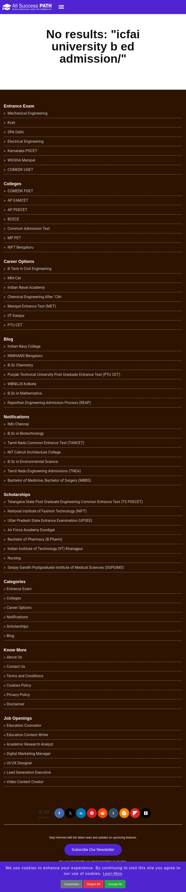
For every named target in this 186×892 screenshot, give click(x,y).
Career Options (19, 261)
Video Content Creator (25, 782)
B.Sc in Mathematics (24, 393)
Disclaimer (15, 704)
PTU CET (14, 325)
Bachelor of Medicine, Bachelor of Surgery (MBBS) (49, 480)
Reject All (93, 884)
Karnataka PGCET (22, 151)
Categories (15, 581)
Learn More (112, 874)
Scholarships (17, 494)
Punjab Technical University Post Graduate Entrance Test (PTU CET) (63, 374)
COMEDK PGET (20, 191)
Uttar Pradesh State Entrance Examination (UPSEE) (49, 520)
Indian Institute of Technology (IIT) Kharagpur (45, 548)
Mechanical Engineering (27, 113)
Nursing (14, 558)
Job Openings (18, 718)
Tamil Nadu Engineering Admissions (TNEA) (44, 471)
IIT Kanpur (15, 315)
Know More (15, 650)
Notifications (16, 417)
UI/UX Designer (19, 763)
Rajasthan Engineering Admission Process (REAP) (49, 402)
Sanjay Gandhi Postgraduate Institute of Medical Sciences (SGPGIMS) (65, 567)
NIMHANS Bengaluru (25, 356)
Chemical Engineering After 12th (34, 297)
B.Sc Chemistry (20, 365)
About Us (14, 657)
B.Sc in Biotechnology (25, 433)
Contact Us (16, 666)
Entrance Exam (19, 106)
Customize (71, 884)
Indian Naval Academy (26, 287)
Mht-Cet (14, 278)
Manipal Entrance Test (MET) (31, 306)
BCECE (13, 219)
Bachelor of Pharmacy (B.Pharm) (34, 539)
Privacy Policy (18, 694)
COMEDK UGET (20, 169)
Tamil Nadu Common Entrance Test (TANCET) (45, 443)
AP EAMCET (17, 200)
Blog (8, 339)
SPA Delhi (15, 132)
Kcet (11, 122)
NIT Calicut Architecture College (34, 452)
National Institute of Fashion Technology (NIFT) (46, 511)
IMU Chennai (18, 424)
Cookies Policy (19, 685)
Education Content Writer (27, 735)
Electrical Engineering (25, 141)
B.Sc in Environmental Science (32, 461)
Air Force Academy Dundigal (31, 530)
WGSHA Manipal (21, 160)
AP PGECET (17, 210)
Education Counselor (24, 725)
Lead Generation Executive (29, 772)
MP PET (14, 238)
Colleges (12, 183)
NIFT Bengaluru (20, 247)
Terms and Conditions (25, 676)
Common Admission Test (28, 228)
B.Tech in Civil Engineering (29, 268)
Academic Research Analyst (30, 744)
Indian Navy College (23, 346)
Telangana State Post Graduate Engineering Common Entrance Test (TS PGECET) (75, 502)
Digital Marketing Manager (29, 753)
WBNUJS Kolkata (21, 384)
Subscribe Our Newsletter (93, 850)
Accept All (115, 884)
